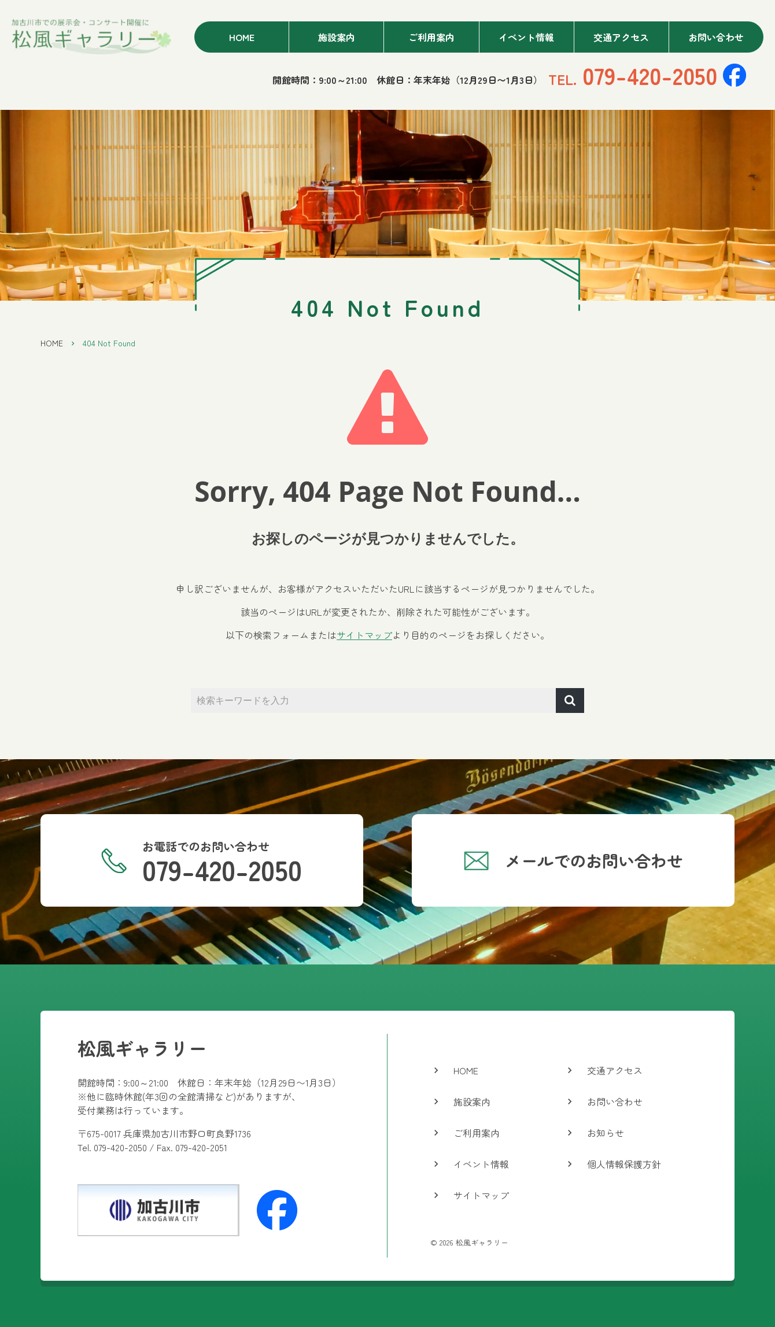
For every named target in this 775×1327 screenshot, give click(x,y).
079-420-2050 (632, 75)
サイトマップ (364, 635)
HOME (51, 343)
